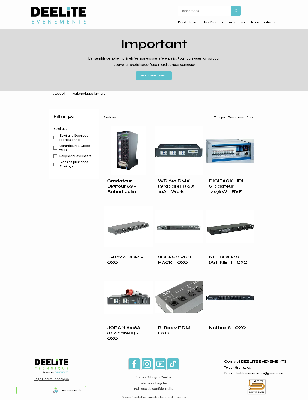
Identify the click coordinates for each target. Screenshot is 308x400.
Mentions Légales (154, 383)
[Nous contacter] (154, 75)
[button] (212, 22)
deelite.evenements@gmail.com (259, 373)
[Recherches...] (201, 11)
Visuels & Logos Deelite (153, 377)
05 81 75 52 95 (241, 367)
